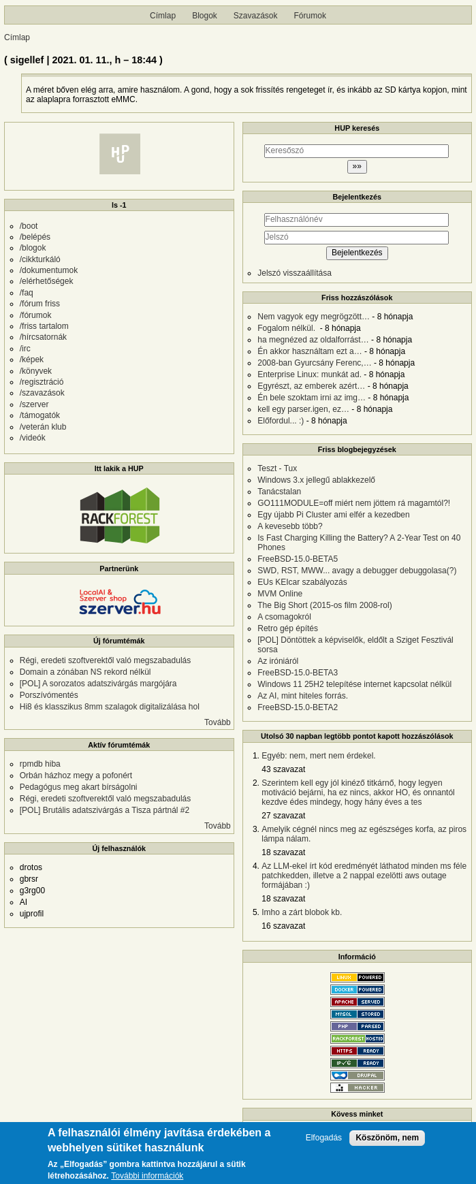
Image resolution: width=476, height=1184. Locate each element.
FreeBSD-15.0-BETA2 (297, 707)
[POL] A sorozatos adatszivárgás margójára (98, 683)
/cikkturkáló (40, 259)
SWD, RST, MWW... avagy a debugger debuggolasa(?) (356, 570)
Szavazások (256, 15)
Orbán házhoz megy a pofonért (76, 775)
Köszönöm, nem (387, 1142)
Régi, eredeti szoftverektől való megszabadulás (105, 660)
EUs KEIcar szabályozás (302, 582)
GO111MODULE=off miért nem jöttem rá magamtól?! (353, 503)
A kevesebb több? (289, 526)
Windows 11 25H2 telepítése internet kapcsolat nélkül (354, 684)
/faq (26, 293)
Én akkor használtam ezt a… (309, 351)
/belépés (35, 237)
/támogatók (40, 415)
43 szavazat (283, 769)
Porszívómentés (49, 695)
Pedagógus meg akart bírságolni (79, 787)
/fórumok (36, 315)
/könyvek (36, 371)
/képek (32, 359)
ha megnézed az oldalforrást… (312, 340)
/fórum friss (40, 303)
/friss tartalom (44, 326)
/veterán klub (43, 427)
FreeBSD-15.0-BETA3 (297, 672)
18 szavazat (283, 852)
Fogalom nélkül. (287, 328)
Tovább (217, 722)
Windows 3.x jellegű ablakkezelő (316, 480)
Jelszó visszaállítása (294, 273)
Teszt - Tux (277, 468)
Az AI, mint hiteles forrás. (302, 696)
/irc (25, 348)
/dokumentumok (49, 270)
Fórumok (310, 15)
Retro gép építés (287, 628)
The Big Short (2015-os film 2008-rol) (324, 605)
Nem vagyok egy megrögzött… (313, 316)
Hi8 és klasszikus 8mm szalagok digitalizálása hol (110, 706)
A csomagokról (284, 617)
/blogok (33, 248)
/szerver (34, 404)
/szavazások (42, 393)
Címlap (163, 15)
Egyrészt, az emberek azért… (311, 386)
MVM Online (279, 593)
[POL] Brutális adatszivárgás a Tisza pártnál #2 (104, 810)
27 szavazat (283, 815)
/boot (29, 226)
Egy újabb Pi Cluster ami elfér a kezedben (333, 514)
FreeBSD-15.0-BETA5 (297, 559)
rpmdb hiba (40, 764)
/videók (33, 438)
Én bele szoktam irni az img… (311, 397)
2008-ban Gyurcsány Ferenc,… (314, 363)
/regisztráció (42, 382)
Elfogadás (324, 1142)
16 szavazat (283, 926)
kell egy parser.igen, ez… (303, 409)
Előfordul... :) (280, 421)
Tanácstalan (279, 491)
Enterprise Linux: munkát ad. (309, 374)
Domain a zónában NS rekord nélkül (85, 672)
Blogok (204, 15)
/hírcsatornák (43, 337)
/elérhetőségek (47, 281)
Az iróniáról (277, 661)
